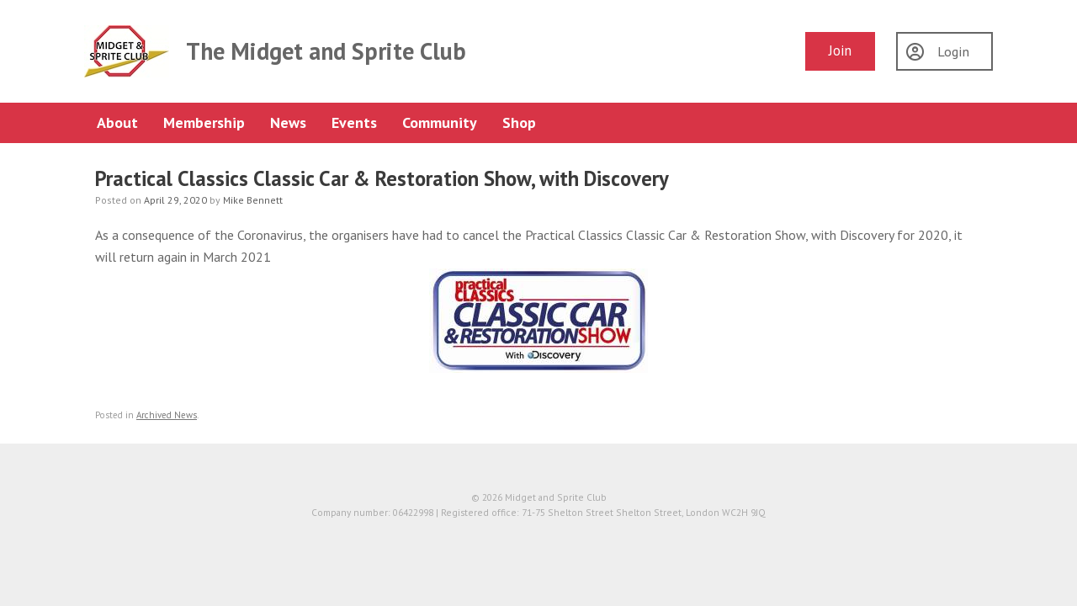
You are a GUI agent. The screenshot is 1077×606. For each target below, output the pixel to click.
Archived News (166, 415)
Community (439, 122)
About (117, 122)
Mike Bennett (253, 200)
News (288, 122)
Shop (519, 122)
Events (354, 122)
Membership (204, 122)
